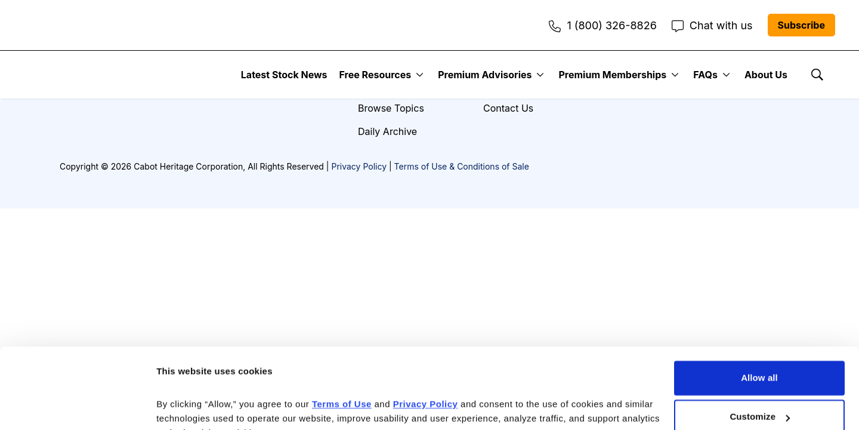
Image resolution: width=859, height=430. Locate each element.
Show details (184, 406)
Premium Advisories (485, 75)
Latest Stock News (284, 75)
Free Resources (375, 75)
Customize (760, 357)
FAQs (705, 75)
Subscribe (801, 25)
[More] (419, 75)
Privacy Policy (359, 166)
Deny (759, 397)
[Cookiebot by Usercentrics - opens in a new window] (77, 407)
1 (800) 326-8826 (602, 25)
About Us (765, 75)
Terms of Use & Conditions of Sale (461, 166)
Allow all (759, 319)
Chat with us (712, 25)
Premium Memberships (612, 75)
